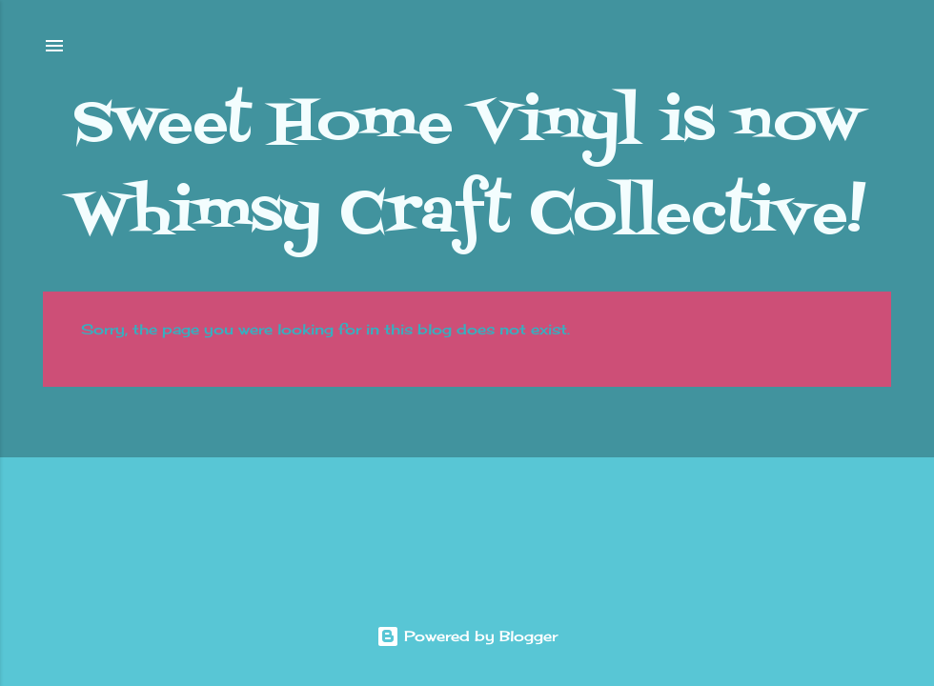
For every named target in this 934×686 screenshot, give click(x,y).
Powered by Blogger (467, 636)
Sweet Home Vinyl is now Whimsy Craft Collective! (467, 170)
